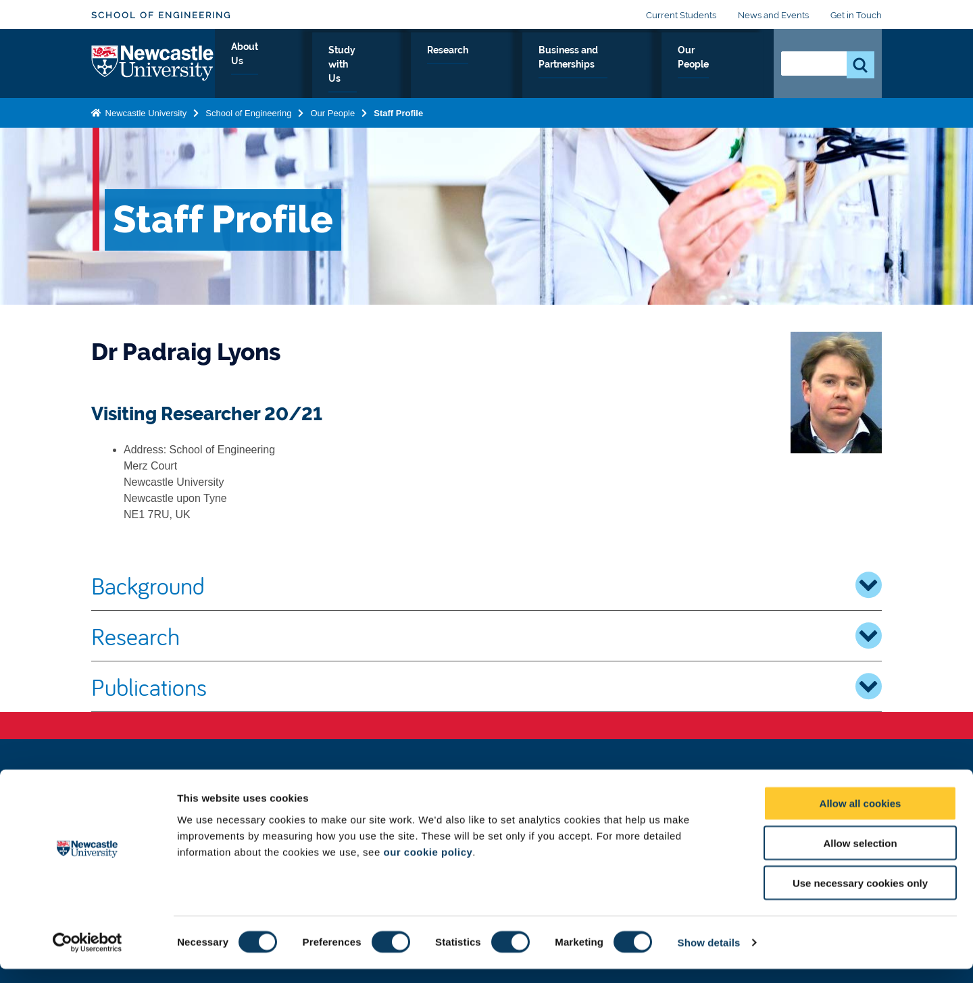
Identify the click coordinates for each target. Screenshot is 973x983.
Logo (153, 62)
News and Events (773, 15)
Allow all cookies (860, 817)
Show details (709, 956)
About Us (324, 65)
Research (488, 65)
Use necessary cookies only (860, 897)
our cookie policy (427, 865)
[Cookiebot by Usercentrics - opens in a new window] (87, 957)
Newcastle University (144, 110)
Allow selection (860, 857)
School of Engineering (161, 15)
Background (486, 585)
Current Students (681, 15)
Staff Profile (398, 110)
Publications (486, 686)
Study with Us (406, 65)
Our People (722, 65)
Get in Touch (856, 15)
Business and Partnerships (603, 65)
